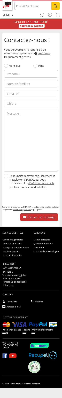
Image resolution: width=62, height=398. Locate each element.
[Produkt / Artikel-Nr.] (37, 6)
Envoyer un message (39, 217)
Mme (41, 65)
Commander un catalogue (46, 251)
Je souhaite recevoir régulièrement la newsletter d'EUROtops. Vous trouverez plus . (32, 181)
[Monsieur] (6, 65)
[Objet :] (31, 103)
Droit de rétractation (12, 255)
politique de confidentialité (45, 207)
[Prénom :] (31, 74)
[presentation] (26, 197)
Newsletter (38, 247)
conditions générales (22, 209)
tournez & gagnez (31, 26)
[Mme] (35, 65)
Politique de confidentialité (15, 247)
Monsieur (14, 65)
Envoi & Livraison (10, 251)
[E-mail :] (31, 93)
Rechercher (55, 6)
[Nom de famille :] (31, 83)
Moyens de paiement (15, 317)
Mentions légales (41, 239)
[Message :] (31, 141)
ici (20, 275)
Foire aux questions (12, 243)
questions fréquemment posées (27, 55)
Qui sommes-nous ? (43, 243)
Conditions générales (12, 239)
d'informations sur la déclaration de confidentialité (32, 185)
